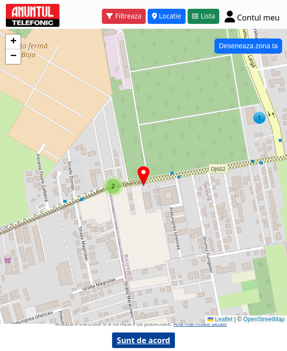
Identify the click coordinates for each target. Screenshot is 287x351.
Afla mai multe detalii (200, 323)
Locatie (166, 15)
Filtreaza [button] (123, 15)
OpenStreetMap (264, 319)
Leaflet (220, 319)
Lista (203, 15)
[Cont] (252, 16)
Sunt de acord (143, 340)
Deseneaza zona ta (248, 46)
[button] (113, 186)
